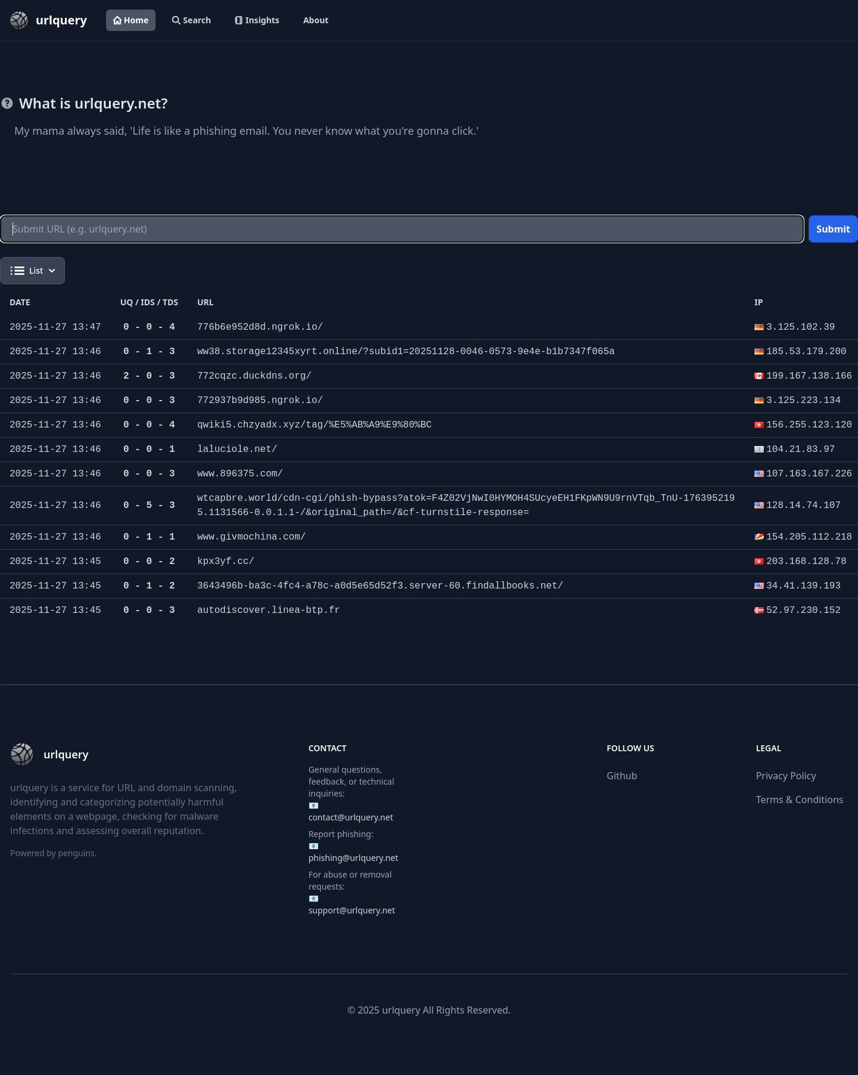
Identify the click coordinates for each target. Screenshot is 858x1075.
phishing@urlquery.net (354, 857)
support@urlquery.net (352, 910)
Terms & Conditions (800, 799)
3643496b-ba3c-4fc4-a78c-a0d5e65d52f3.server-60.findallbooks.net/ (380, 586)
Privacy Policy (786, 775)
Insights (257, 20)
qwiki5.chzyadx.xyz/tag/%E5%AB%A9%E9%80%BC (314, 425)
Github (622, 775)
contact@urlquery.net (351, 817)
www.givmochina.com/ (251, 537)
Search (191, 20)
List (32, 271)
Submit (833, 229)
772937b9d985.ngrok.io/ (260, 400)
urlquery (401, 1010)
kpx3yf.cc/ (225, 561)
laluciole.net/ (237, 449)
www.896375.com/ (240, 474)
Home (130, 20)
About (315, 20)
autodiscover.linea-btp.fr (268, 610)
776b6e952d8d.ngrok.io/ (260, 327)
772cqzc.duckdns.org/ (254, 376)
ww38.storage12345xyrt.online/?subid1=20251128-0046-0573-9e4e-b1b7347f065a (406, 351)
